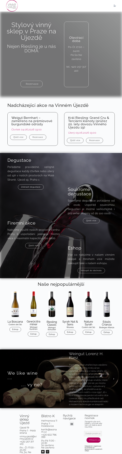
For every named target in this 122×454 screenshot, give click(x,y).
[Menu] (115, 6)
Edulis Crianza (107, 323)
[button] (65, 379)
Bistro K (48, 416)
